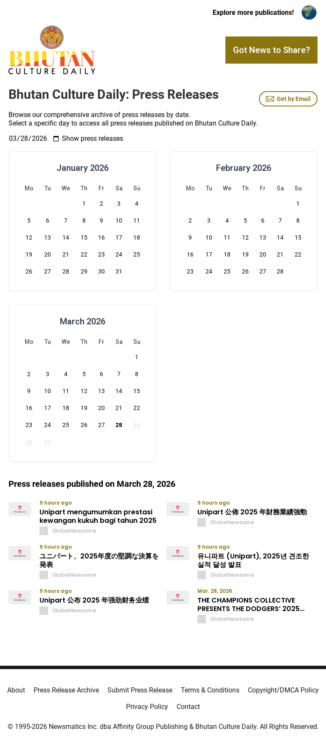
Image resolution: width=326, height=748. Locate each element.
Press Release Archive (66, 690)
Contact (188, 707)
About (16, 690)
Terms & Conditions (210, 690)
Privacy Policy (147, 707)
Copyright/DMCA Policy (283, 690)
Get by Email (288, 99)
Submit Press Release (139, 690)
